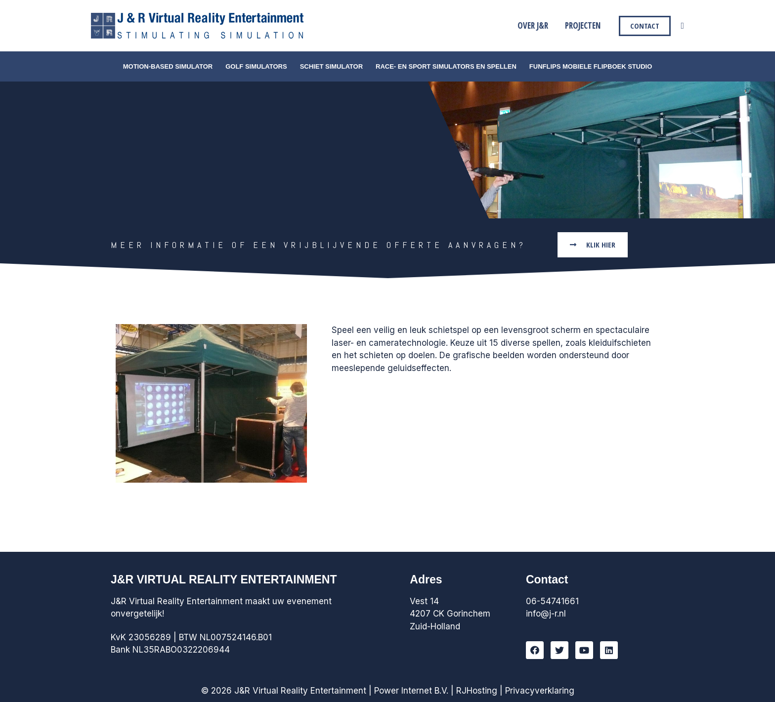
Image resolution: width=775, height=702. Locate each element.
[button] (593, 244)
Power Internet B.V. (411, 691)
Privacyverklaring (539, 691)
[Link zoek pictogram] (682, 26)
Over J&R (532, 25)
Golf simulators (256, 66)
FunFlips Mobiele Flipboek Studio (590, 66)
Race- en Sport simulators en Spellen (446, 66)
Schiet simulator (331, 66)
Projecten (583, 25)
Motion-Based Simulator (168, 66)
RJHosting (476, 691)
